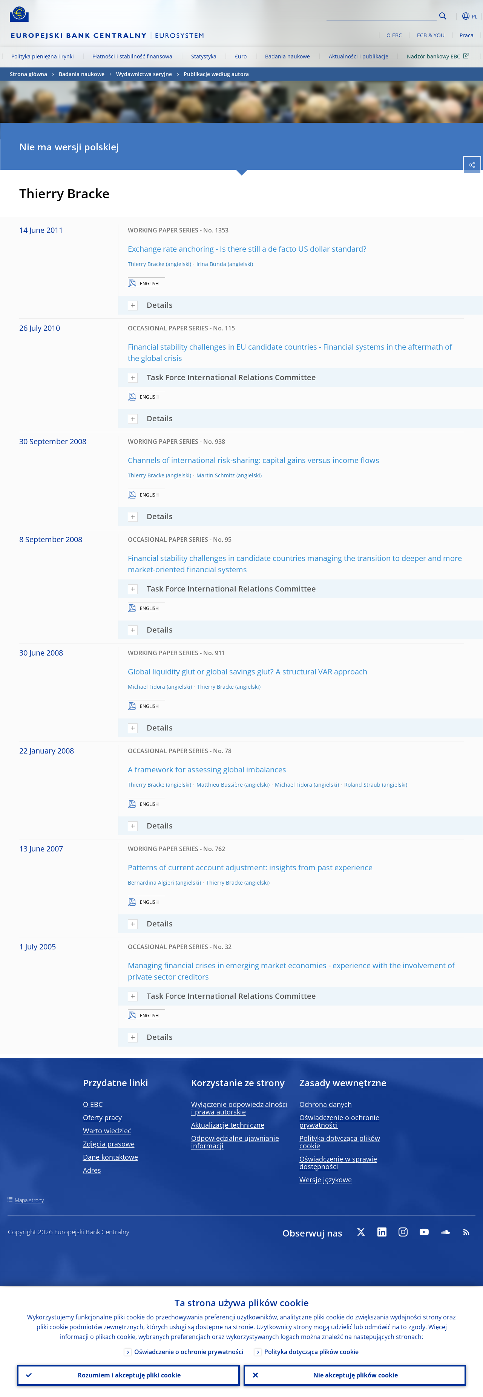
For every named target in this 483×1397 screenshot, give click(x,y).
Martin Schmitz (215, 475)
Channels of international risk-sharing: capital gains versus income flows (253, 460)
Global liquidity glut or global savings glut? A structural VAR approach (247, 671)
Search (443, 16)
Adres (92, 1170)
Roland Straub (362, 784)
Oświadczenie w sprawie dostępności (338, 1162)
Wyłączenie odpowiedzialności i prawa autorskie (239, 1108)
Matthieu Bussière (219, 784)
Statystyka (203, 56)
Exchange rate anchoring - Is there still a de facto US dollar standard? (247, 249)
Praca (467, 35)
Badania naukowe (287, 56)
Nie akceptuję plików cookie (355, 1375)
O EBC (394, 35)
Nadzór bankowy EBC (439, 56)
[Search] (399, 15)
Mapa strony (29, 1200)
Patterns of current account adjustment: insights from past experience (250, 867)
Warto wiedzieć (107, 1130)
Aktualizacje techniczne (227, 1125)
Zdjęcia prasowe (109, 1143)
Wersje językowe (325, 1179)
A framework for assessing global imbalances (207, 769)
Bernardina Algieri (151, 882)
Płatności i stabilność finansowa (132, 56)
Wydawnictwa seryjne (144, 74)
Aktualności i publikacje (358, 56)
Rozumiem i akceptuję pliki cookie (128, 1375)
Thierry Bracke (146, 263)
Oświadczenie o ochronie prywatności (339, 1121)
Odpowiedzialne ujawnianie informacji (235, 1142)
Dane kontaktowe (110, 1157)
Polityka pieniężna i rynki (42, 56)
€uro (241, 56)
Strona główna (28, 74)
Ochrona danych (325, 1104)
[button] (454, 16)
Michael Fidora (146, 686)
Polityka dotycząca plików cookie (339, 1142)
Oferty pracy (102, 1117)
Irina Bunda (211, 263)
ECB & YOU (431, 35)
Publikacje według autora (216, 74)
